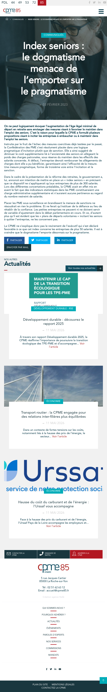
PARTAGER (14, 240)
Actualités (53, 622)
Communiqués (18, 19)
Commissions (53, 648)
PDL (5, 2)
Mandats (53, 655)
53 (27, 2)
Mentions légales (63, 684)
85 (42, 2)
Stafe (61, 597)
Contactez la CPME (53, 688)
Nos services (53, 642)
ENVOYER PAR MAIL (18, 247)
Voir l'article (59, 436)
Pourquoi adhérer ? (53, 615)
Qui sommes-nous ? (53, 608)
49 (20, 2)
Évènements (54, 628)
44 (13, 2)
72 (34, 2)
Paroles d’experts (53, 635)
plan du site (40, 684)
